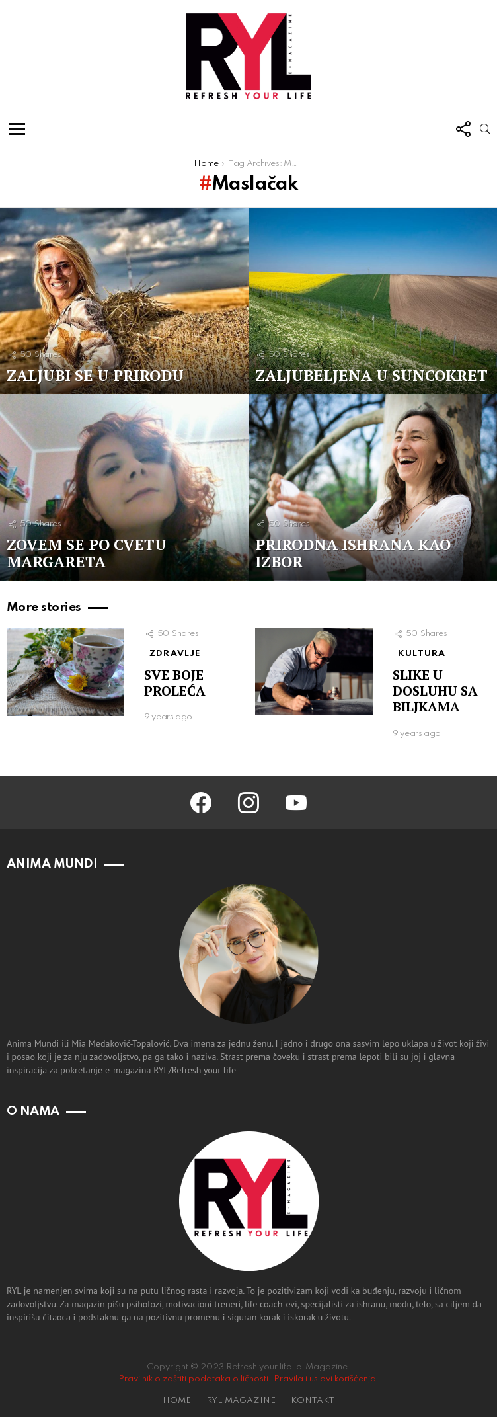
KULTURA (421, 653)
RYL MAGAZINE (241, 1401)
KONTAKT (312, 1401)
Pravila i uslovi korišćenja (325, 1379)
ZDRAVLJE (175, 653)
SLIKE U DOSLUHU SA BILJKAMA (435, 690)
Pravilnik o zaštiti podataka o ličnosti (193, 1379)
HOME (177, 1401)
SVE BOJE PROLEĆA (175, 683)
